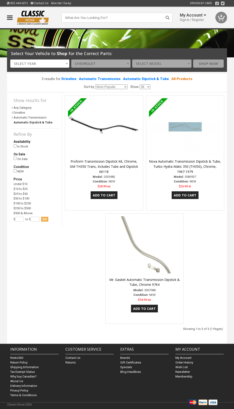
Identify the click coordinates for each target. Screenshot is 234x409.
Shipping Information (24, 367)
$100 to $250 (22, 203)
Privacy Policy (19, 390)
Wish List (181, 367)
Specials (126, 367)
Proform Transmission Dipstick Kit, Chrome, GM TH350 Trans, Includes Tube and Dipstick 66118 (104, 166)
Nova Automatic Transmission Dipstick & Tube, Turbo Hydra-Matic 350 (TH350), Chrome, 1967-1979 (185, 166)
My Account (183, 358)
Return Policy (19, 362)
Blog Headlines (130, 372)
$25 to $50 (21, 194)
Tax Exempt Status (22, 372)
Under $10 (20, 184)
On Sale (21, 159)
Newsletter (182, 372)
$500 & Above (23, 213)
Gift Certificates (130, 362)
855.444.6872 (17, 3)
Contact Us (40, 3)
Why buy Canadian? (23, 376)
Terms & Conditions (23, 395)
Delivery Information (23, 386)
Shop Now (208, 63)
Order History (184, 362)
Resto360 (16, 358)
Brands (125, 358)
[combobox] (40, 63)
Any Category (23, 107)
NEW (19, 171)
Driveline (68, 79)
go (45, 219)
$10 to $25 (21, 189)
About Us (16, 381)
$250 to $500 (22, 208)
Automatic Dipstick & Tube (146, 79)
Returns (70, 362)
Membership (183, 376)
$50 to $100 (21, 198)
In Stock (21, 146)
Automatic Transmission (100, 79)
